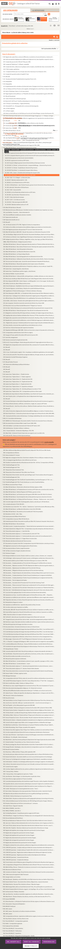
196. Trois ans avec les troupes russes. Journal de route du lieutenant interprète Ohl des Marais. (26, 261)
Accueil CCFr (4, 26)
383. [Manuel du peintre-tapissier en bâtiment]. (14, 658)
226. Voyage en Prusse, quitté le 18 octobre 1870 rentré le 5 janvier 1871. (20, 335)
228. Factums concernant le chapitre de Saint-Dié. (15, 340)
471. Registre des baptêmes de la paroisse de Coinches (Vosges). (18, 835)
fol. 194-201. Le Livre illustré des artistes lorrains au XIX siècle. (20, 192)
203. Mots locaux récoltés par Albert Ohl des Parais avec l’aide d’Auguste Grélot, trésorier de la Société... (28, 278)
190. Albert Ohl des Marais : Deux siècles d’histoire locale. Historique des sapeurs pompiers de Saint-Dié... (29, 246)
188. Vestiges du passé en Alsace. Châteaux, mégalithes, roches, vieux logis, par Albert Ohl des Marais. (28, 239)
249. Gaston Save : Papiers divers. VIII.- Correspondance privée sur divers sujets (22, 391)
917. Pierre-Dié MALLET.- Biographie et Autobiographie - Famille (18, 936)
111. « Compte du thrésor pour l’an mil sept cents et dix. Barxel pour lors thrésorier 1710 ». (25, 71)
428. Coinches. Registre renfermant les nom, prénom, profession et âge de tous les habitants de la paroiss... (29, 769)
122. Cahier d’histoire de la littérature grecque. (14, 98)
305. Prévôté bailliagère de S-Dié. (11, 465)
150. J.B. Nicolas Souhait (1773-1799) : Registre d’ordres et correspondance (21, 224)
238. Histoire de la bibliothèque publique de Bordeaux (16, 364)
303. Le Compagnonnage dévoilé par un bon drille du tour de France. (20, 460)
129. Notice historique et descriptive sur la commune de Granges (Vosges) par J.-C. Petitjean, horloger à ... (29, 116)
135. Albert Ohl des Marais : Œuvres (11, 130)
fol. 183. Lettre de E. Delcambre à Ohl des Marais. (17, 187)
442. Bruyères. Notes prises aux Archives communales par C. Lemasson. (20, 803)
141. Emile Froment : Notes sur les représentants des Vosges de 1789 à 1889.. (21, 145)
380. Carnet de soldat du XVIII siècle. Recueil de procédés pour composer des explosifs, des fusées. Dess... (28, 651)
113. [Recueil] (6, 76)
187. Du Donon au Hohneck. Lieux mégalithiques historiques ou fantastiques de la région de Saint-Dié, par (29, 237)
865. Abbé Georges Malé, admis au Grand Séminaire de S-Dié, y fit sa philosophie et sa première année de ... (28, 887)
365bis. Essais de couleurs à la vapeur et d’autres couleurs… (17, 614)
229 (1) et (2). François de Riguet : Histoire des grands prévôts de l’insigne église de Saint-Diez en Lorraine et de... (28, 342)
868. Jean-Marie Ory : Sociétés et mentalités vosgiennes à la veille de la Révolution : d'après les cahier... (28, 894)
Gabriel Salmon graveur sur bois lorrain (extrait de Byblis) (19, 158)
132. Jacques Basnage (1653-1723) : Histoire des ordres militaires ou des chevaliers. (23, 123)
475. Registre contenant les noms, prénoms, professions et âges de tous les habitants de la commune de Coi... (29, 845)
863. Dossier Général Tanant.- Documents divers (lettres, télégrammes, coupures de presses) (25, 882)
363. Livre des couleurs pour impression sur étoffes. (15, 607)
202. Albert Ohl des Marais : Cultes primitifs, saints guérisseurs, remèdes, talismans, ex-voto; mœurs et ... (28, 276)
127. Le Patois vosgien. (8, 111)
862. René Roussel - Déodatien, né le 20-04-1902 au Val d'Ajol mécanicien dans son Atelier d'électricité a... (29, 879)
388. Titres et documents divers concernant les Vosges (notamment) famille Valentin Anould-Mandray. (28, 671)
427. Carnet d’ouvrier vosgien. (10, 766)
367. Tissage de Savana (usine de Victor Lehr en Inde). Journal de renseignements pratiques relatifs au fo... (29, 619)
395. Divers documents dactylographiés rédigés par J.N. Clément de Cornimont (22, 688)
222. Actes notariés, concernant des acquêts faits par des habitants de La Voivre (22, 325)
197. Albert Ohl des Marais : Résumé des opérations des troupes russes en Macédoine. (24, 264)
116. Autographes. (7, 84)
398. (13, 695)
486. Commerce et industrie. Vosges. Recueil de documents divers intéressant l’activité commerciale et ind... (29, 872)
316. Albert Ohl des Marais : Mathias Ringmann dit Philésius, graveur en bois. (22, 492)
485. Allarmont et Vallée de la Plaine (12, 869)
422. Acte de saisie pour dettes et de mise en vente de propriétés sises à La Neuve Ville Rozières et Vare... (28, 754)
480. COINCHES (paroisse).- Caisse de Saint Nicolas (15, 857)
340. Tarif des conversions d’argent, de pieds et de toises (16, 551)
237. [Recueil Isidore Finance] (10, 362)
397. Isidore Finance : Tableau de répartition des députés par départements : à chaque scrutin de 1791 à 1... (29, 693)
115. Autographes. (7, 81)
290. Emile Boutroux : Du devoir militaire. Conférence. (16, 428)
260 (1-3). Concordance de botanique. (12, 418)
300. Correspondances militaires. (11, 452)
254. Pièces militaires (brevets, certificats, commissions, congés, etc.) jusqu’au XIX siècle (25, 403)
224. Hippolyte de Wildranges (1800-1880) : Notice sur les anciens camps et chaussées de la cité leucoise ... (29, 330)
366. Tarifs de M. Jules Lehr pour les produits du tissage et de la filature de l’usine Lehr (24, 617)
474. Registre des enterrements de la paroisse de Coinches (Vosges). (19, 842)
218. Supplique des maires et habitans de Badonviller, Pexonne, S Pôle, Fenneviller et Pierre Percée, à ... (29, 315)
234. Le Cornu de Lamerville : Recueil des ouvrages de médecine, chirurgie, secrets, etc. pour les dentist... (28, 354)
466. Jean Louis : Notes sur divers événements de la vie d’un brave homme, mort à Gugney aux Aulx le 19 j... (29, 823)
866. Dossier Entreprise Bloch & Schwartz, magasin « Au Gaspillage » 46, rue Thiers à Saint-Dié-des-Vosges (29, 889)
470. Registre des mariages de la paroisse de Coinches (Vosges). (18, 833)
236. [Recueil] (6, 359)
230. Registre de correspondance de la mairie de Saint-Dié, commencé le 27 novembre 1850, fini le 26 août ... (29, 345)
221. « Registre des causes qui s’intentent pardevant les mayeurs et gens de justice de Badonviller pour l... (29, 322)
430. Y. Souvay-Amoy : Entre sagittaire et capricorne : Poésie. (18, 774)
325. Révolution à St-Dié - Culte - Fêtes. (12, 514)
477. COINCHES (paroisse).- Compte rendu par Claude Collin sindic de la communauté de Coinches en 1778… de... (29, 850)
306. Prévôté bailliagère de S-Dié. (11, 467)
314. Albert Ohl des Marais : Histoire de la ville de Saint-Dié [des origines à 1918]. (22, 487)
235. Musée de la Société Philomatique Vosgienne (15, 357)
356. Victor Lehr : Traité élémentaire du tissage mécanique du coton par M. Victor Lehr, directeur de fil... (28, 590)
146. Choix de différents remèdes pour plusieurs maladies (17, 215)
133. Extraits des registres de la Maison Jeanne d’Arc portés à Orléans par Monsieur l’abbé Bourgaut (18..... (29, 125)
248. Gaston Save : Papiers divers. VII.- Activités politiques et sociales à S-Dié (22, 389)
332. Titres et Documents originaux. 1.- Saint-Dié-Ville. (16, 531)
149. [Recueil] (6, 222)
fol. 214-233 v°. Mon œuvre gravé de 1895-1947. (16, 202)
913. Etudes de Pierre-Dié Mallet (11, 926)
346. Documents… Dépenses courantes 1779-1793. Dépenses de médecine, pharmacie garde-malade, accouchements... (29, 565)
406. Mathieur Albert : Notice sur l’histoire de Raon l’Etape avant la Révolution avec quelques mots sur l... (29, 715)
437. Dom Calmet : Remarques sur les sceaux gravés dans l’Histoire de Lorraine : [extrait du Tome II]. (27, 791)
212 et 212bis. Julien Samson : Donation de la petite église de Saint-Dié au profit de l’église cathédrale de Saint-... (29, 300)
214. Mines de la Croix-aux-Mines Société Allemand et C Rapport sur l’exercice (22, 305)
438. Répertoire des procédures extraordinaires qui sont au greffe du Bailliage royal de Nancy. (26, 793)
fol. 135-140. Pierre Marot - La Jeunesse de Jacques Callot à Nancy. (21, 170)
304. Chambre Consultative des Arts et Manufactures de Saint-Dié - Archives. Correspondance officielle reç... (29, 462)
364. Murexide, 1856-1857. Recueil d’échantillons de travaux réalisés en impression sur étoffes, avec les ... (28, 609)
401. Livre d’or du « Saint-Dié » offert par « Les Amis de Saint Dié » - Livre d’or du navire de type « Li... (27, 703)
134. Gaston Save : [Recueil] (10, 128)
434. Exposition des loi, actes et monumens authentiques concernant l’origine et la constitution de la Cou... (29, 783)
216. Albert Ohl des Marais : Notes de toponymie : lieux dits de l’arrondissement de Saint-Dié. (25, 310)
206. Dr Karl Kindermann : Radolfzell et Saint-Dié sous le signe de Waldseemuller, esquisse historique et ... (29, 286)
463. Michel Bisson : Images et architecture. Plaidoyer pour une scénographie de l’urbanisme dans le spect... (29, 815)
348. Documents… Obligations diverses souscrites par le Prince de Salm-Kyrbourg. (23, 570)
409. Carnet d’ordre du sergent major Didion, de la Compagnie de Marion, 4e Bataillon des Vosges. (27, 722)
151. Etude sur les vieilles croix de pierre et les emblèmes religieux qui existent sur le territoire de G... (27, 227)
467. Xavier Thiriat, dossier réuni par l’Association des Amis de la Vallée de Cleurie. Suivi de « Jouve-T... (28, 825)
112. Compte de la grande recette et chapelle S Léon (16, 74)
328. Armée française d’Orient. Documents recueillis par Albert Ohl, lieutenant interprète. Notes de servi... (29, 521)
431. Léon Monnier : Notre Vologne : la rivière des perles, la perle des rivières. (21, 776)
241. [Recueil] (6, 371)
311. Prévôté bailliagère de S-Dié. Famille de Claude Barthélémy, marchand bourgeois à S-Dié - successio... (28, 479)
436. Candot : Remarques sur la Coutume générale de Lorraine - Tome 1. (20, 788)
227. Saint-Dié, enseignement (10, 337)
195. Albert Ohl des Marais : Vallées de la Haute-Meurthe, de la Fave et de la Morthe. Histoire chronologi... (28, 259)
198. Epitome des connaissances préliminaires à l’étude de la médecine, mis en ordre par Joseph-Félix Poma (28, 266)
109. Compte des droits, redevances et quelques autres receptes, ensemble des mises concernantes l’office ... (29, 66)
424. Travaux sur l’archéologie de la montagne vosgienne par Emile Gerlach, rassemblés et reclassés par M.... (28, 759)
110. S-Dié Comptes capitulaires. (11, 69)
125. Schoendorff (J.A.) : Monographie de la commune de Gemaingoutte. (21, 106)
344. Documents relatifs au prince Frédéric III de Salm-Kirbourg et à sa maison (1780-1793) (25, 560)
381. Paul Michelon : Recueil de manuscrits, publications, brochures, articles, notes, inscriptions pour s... (28, 653)
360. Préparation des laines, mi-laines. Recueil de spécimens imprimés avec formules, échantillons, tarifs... (29, 600)
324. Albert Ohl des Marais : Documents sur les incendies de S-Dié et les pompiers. (23, 511)
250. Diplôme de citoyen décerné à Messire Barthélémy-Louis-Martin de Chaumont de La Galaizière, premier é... (29, 394)
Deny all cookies (31, 941)
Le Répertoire (38, 10)
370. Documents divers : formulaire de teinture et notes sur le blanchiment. (21, 627)
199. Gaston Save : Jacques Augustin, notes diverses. (16, 269)
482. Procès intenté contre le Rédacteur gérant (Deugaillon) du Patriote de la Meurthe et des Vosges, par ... (29, 862)
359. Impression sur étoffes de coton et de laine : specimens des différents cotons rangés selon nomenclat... (29, 597)
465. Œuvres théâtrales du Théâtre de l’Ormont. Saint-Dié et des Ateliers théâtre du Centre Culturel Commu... (28, 820)
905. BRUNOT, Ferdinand (9, 906)
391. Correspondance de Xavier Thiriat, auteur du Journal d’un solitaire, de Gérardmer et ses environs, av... (29, 678)
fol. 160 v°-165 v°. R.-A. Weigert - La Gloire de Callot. (17, 177)
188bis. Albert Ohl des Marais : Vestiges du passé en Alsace (17, 242)
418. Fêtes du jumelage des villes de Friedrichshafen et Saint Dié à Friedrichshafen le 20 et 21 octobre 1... (28, 744)
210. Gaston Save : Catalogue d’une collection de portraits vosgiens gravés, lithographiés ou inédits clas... (29, 295)
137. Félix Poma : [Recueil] (9, 135)
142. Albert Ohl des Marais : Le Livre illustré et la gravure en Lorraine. (20, 147)
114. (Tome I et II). (19, 79)
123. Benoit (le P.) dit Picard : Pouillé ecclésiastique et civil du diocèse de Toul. (22, 101)
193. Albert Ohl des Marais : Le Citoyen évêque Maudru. (16, 254)
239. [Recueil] (6, 367)
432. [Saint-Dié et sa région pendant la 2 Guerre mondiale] (17, 779)
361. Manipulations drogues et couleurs (12, 602)
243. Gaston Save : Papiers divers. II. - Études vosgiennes (17, 376)
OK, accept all (13, 941)
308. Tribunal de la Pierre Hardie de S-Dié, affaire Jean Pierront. (19, 472)
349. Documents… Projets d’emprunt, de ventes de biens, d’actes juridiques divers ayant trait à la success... (29, 573)
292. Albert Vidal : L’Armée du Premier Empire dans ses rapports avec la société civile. (24, 433)
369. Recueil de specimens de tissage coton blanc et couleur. (18, 624)
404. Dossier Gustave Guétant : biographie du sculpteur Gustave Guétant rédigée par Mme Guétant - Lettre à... (29, 710)
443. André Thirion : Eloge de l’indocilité (13, 806)
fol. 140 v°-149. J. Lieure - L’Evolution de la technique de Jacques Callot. (22, 172)
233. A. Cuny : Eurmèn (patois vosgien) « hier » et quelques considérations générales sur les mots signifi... (28, 352)
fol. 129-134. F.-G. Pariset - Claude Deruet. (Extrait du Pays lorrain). (21, 167)
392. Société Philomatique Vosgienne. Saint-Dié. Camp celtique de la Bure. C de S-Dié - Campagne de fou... (29, 681)
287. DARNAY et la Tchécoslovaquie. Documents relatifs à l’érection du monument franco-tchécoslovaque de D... (28, 421)
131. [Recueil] (6, 120)
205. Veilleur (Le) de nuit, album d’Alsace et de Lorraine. (16, 283)
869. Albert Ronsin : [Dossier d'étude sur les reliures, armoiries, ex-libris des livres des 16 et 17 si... (27, 896)
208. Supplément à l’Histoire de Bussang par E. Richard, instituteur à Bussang (22, 291)
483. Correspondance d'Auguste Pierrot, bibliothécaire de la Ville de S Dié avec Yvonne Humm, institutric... (29, 864)
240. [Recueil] (6, 369)
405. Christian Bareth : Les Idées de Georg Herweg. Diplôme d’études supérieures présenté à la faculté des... (29, 712)
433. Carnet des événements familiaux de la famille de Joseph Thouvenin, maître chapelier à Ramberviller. (29, 781)
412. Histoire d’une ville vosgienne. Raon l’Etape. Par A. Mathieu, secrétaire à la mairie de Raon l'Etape (28, 730)
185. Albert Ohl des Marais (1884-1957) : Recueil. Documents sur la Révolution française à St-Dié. (26, 232)
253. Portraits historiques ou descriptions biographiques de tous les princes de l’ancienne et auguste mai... (29, 401)
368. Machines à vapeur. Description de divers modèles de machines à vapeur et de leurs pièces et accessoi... (29, 622)
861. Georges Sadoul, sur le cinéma (11, 877)
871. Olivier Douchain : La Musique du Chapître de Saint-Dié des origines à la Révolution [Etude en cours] (28, 901)
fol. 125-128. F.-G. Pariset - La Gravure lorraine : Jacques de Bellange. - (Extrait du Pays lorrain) (28, 165)
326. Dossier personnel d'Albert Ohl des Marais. (14, 516)
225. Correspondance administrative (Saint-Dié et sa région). (18, 332)
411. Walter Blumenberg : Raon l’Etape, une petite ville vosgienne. (19, 727)
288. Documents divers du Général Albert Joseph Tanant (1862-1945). (20, 423)
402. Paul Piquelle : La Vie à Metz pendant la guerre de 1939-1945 (19, 705)
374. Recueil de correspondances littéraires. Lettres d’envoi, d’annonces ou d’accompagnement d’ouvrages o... (28, 636)
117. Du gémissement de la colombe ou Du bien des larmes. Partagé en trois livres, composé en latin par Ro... (29, 86)
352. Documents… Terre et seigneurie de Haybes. (15, 580)
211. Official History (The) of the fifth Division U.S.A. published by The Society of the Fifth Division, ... (27, 298)
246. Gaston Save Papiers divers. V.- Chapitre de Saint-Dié (17, 384)
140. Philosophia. (7, 142)
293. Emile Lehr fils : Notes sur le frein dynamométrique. (16, 435)
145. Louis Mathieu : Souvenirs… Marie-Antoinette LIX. (16, 212)
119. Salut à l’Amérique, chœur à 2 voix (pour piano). (16, 91)
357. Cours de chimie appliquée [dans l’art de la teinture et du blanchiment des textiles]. (24, 592)
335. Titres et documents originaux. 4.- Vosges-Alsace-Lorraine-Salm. (20, 538)
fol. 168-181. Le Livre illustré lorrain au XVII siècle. (17, 182)
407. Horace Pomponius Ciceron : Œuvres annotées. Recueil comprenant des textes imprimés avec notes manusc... (28, 717)
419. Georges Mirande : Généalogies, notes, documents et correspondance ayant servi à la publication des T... (28, 747)
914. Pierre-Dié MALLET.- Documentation (13, 928)
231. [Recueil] (6, 347)
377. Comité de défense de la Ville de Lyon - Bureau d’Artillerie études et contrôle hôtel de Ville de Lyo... (28, 644)
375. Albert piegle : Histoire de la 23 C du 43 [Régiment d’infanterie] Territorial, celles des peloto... (27, 639)
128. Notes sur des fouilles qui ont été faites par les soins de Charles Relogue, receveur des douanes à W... (28, 113)
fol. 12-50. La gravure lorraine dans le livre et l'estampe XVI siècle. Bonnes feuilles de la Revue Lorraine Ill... (30, 153)
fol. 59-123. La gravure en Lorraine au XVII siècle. (17, 160)
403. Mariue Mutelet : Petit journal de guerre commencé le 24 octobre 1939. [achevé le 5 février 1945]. (27, 707)
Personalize (49, 941)
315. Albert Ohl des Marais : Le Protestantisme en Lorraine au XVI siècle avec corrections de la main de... (28, 489)
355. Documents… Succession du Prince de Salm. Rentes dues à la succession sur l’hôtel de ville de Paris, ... (29, 587)
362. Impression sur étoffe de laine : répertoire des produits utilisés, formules (21, 604)
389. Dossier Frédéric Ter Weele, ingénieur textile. (15, 673)
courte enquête (49, 442)
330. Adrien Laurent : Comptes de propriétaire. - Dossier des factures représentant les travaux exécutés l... (28, 526)
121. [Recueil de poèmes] (9, 96)
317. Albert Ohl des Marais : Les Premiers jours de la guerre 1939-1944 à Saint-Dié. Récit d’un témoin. (27, 494)
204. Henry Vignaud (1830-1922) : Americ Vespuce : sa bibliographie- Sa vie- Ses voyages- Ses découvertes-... (29, 281)
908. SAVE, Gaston (7, 913)
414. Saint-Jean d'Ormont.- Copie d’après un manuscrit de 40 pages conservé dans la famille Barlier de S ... (29, 735)
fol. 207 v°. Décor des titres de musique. (14, 197)
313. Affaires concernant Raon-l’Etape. (12, 484)
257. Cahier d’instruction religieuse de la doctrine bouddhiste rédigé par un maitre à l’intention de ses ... (28, 411)
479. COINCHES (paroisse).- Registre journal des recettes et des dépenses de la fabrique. (24, 855)
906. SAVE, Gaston (7, 909)
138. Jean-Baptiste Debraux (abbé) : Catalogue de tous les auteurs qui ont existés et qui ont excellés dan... (29, 138)
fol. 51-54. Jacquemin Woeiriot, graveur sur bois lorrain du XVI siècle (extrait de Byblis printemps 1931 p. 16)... (30, 155)
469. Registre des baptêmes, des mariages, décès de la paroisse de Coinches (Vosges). (24, 830)
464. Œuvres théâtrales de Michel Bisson (13, 818)
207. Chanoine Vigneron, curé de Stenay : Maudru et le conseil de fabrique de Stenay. (23, 288)
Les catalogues (10, 10)
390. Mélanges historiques (9, 676)
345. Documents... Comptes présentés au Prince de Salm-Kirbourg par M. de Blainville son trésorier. (27, 563)
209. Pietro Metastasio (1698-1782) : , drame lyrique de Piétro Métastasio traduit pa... (29, 293)
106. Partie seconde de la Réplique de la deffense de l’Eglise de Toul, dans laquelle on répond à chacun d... (29, 59)
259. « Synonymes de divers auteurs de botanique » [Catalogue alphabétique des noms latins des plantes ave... (29, 416)
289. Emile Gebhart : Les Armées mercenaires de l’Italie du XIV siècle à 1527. (21, 426)
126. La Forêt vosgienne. (9, 108)
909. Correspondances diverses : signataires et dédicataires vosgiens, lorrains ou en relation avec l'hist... (28, 916)
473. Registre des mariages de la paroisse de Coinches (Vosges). (18, 840)
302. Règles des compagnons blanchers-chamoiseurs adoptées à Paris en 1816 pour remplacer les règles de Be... (28, 457)
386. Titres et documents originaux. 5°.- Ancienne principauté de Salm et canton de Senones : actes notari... (28, 666)
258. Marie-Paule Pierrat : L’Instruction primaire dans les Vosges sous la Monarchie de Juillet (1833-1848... (29, 413)
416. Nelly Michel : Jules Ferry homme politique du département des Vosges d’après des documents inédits (29, 739)
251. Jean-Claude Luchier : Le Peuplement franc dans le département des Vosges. (23, 396)
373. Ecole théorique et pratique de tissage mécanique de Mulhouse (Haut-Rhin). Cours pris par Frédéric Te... (29, 634)
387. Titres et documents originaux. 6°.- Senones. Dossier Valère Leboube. (21, 668)
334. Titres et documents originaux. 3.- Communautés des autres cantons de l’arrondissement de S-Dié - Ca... (28, 536)
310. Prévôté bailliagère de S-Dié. (11, 477)
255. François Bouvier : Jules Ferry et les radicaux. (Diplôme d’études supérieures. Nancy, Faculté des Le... (29, 406)
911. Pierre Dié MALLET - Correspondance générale (15, 921)
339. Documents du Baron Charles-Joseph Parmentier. (16, 548)
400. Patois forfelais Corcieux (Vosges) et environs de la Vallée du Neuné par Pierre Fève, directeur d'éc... (28, 700)
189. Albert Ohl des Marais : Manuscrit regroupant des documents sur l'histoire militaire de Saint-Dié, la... (29, 244)
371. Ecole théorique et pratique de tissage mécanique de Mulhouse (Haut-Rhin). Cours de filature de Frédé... (29, 629)
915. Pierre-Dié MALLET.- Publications (12, 931)
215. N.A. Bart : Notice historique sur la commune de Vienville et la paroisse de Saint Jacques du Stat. (28, 308)
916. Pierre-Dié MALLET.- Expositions (12, 933)
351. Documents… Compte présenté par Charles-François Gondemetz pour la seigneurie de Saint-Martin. (28, 577)
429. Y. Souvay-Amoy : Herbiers (10, 771)
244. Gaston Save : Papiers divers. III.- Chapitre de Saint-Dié (17, 379)
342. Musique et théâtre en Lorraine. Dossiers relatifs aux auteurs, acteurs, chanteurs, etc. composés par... (28, 555)
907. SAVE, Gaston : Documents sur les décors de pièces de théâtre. (19, 911)
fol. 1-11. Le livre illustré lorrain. (13, 150)
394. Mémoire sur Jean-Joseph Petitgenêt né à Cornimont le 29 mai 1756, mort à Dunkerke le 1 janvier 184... (29, 685)
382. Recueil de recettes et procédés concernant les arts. (16, 656)
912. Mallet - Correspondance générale (12, 923)
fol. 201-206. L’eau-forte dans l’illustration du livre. (17, 194)
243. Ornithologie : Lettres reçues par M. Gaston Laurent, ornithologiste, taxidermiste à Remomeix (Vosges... (29, 558)
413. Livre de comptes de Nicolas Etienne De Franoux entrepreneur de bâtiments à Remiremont (26, 732)
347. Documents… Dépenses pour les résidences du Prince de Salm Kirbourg (21, 568)
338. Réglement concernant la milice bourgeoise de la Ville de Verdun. (20, 546)
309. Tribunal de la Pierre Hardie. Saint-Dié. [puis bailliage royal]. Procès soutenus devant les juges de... (28, 474)
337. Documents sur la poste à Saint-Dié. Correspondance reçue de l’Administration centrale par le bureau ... (29, 543)
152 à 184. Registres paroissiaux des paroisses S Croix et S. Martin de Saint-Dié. (22, 229)
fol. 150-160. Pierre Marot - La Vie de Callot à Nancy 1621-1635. (20, 175)
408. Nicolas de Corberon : (29, 720)
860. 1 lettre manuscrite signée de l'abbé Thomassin (16, 874)
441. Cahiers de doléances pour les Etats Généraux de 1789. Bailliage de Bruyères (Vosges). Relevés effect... (28, 801)
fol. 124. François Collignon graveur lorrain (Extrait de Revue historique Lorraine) (25, 163)
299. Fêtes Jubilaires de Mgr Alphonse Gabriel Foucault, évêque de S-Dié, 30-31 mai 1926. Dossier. (27, 450)
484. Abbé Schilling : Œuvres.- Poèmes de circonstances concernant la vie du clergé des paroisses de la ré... (29, 867)
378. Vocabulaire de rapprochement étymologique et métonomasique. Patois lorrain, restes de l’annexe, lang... (29, 646)
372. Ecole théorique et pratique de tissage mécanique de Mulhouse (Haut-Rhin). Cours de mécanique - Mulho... (29, 631)
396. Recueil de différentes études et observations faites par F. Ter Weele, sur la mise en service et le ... (28, 690)
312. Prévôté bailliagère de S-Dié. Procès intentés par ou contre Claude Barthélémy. (23, 482)
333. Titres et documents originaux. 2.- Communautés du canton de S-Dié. (21, 533)
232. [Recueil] (6, 349)
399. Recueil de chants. (8, 698)
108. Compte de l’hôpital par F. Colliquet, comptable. (16, 64)
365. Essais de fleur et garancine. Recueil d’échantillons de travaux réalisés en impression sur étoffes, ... (28, 612)
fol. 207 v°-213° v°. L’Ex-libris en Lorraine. (15, 199)
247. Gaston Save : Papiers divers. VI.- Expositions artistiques (18, 386)
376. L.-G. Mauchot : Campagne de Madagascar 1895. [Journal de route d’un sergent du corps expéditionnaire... (29, 641)
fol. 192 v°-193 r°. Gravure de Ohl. (13, 190)
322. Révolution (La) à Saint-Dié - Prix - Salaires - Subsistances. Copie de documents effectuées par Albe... (29, 506)
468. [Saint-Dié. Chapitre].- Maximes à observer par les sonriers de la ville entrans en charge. (25, 828)
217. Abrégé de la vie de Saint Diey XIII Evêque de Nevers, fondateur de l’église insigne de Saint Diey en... (28, 313)
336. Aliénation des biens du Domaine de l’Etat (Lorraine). (17, 541)
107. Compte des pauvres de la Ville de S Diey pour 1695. (17, 62)
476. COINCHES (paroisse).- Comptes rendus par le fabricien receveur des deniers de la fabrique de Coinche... (28, 847)
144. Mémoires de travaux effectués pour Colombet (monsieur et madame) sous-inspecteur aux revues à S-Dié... (28, 210)
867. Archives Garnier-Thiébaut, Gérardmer (13, 891)
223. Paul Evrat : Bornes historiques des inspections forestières (18, 327)
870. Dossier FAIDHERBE (9, 899)
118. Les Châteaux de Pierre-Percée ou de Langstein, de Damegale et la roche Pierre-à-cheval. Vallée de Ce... (29, 89)
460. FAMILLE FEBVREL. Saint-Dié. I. (12, 808)
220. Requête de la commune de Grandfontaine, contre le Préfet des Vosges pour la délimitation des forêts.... (29, 320)
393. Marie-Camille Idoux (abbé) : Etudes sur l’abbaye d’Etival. (18, 683)
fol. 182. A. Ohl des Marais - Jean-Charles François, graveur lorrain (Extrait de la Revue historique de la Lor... (30, 185)
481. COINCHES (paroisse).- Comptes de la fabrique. (16, 859)
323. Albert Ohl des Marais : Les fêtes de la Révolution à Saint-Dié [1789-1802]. (22, 509)
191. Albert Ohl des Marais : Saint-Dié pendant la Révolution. (18, 249)
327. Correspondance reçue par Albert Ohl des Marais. (16, 519)
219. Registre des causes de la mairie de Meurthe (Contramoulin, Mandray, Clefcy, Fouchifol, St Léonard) (28, 318)
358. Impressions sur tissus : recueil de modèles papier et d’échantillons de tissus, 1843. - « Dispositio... (28, 595)
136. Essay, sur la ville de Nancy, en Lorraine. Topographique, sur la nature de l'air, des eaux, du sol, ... (28, 133)
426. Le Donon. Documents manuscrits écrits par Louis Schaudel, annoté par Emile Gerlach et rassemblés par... (29, 764)
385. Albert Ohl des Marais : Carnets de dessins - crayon (16, 663)
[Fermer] (30, 438)
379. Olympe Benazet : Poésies (10, 649)
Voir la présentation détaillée (48, 48)
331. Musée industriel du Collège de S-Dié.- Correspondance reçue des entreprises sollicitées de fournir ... (28, 529)
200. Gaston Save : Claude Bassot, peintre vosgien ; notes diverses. (19, 271)
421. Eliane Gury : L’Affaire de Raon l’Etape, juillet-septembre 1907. (19, 752)
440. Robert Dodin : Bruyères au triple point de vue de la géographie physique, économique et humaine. (28, 798)
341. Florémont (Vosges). (9, 553)
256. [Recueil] (6, 408)
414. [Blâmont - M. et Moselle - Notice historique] (15, 737)
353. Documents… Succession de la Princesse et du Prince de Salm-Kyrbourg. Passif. (23, 582)
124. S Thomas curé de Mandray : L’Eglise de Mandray (16, 103)
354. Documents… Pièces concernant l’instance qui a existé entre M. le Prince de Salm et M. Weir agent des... (29, 585)
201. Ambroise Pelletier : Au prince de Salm (13, 273)
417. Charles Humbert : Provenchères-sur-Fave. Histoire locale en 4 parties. (21, 742)
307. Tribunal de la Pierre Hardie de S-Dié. (13, 470)
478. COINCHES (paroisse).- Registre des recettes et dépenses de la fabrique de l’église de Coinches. (27, 852)
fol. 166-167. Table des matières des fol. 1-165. (16, 180)
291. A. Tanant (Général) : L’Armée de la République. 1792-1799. (18, 430)
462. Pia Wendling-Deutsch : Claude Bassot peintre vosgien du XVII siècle (21, 813)
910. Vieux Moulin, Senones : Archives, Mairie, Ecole (15, 918)
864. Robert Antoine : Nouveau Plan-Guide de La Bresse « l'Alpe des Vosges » (21, 884)
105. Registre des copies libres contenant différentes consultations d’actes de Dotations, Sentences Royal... (28, 57)
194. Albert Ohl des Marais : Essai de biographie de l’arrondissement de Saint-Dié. (23, 256)
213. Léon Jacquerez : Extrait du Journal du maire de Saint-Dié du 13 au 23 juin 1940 (23, 303)
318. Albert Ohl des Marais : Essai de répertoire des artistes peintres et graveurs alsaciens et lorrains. (27, 497)
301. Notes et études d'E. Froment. (11, 455)
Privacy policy (31, 946)
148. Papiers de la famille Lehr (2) (11, 219)
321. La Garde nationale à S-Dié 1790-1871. (13, 504)
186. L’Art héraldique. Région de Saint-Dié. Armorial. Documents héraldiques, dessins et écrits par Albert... (29, 234)
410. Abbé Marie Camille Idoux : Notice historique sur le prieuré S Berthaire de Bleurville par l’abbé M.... (28, 725)
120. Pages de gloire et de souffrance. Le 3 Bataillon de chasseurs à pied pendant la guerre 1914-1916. (28, 94)
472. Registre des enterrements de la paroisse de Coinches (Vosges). (19, 837)
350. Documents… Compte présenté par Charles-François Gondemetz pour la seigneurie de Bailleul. (27, 575)
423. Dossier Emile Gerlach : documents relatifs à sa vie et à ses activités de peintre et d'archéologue (27, 756)
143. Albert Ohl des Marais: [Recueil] (12, 207)
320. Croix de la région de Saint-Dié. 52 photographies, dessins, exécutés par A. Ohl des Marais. (26, 501)
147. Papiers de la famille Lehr (10, 217)
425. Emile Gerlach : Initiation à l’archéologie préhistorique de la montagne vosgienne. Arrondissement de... (29, 761)
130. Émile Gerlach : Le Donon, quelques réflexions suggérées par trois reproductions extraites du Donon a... (29, 118)
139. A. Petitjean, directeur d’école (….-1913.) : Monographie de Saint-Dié (21, 140)
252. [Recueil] (6, 398)
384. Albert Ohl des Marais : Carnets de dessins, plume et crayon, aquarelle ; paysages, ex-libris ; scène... (28, 661)
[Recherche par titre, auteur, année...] (28, 14)
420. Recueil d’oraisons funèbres (11, 749)
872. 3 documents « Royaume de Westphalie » (14, 904)
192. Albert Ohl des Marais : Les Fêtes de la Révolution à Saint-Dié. (19, 251)
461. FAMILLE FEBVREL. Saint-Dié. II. (12, 810)
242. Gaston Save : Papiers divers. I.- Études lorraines (16, 374)
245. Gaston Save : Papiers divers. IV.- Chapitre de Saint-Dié (17, 381)
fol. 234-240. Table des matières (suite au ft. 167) (16, 204)
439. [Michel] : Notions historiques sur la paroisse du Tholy (17, 796)
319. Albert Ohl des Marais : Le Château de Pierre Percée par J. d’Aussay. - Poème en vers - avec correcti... (28, 499)
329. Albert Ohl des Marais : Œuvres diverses (14, 524)
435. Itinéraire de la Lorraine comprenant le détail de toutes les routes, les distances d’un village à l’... (28, 786)
